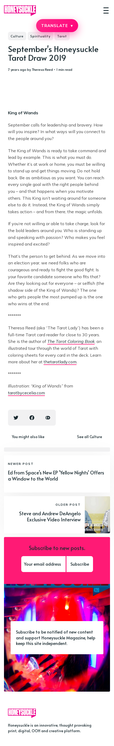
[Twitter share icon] (16, 418)
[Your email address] (43, 564)
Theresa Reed (42, 69)
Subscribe (79, 564)
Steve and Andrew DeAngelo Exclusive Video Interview (50, 516)
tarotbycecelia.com (26, 392)
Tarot (62, 36)
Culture (17, 36)
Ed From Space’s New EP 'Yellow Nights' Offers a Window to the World (56, 475)
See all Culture (89, 436)
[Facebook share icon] (32, 418)
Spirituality (40, 36)
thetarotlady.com (60, 361)
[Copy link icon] (48, 418)
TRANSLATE (57, 25)
